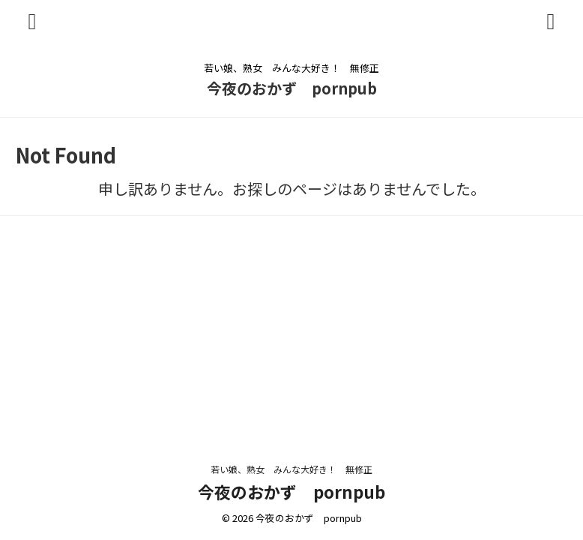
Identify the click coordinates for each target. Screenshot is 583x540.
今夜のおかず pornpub (292, 88)
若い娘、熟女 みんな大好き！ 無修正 (296, 469)
